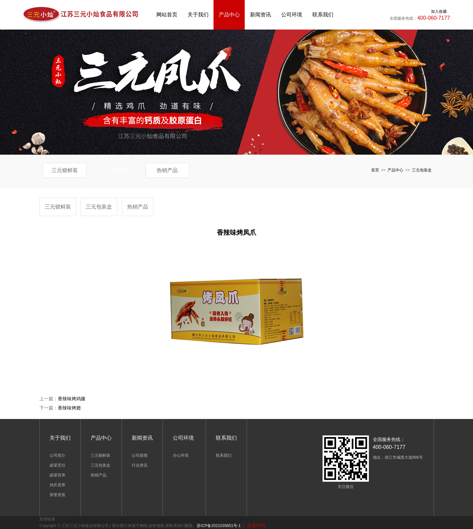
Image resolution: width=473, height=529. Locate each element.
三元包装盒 (116, 170)
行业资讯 (139, 465)
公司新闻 (139, 455)
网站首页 (166, 14)
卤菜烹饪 (57, 465)
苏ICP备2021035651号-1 (218, 525)
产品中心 (229, 14)
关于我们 (198, 14)
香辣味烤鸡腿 (71, 398)
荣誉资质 (57, 495)
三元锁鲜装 (65, 170)
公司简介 (57, 455)
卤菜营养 (57, 475)
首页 (375, 170)
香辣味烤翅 (69, 407)
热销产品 (167, 170)
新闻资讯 (260, 14)
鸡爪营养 (57, 485)
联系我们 (322, 14)
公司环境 (291, 14)
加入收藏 (439, 11)
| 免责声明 (253, 525)
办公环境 (181, 455)
